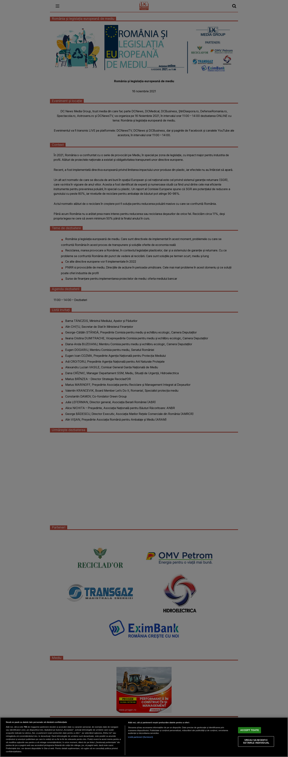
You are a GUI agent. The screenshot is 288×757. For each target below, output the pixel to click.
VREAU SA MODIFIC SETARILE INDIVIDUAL (256, 741)
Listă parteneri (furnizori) (140, 737)
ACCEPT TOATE (249, 730)
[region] (144, 737)
